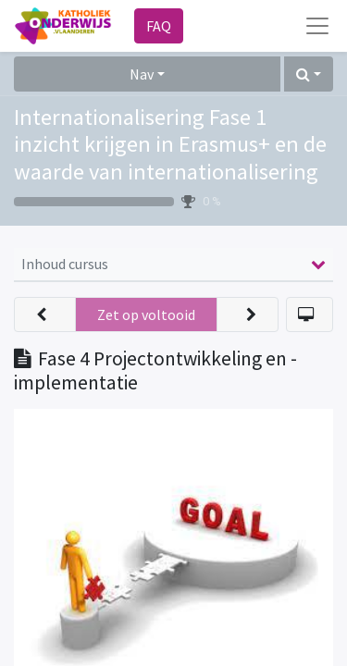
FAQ (158, 26)
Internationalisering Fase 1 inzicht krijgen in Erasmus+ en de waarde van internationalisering (170, 144)
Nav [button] (142, 74)
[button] (308, 74)
